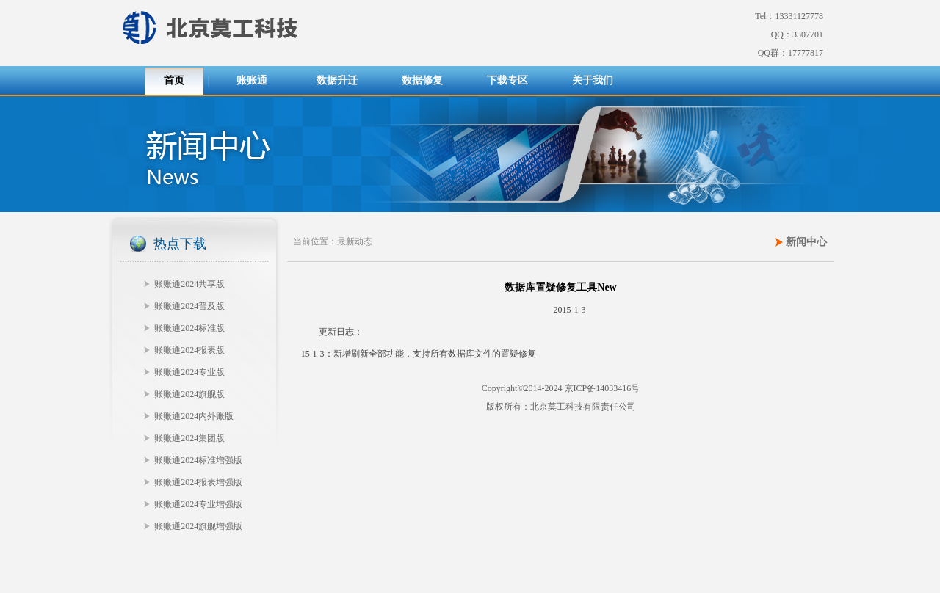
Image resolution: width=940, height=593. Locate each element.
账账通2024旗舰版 (189, 394)
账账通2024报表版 (189, 350)
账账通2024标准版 (189, 328)
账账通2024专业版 (189, 372)
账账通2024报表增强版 (198, 482)
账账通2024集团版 (189, 438)
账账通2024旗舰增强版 (198, 526)
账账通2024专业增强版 (198, 504)
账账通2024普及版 (189, 306)
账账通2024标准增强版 (198, 460)
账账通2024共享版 (189, 284)
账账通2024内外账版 (194, 416)
